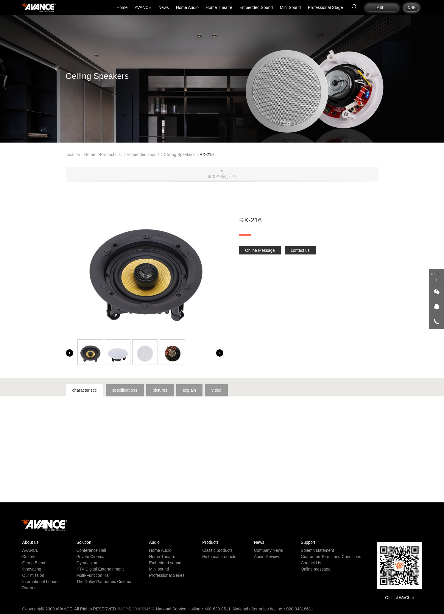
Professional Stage (325, 7)
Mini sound (159, 569)
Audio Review (266, 556)
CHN (411, 7)
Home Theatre (219, 7)
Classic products (217, 550)
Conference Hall (91, 550)
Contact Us (310, 562)
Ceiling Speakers (180, 154)
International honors (40, 581)
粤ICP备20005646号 (136, 609)
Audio (154, 542)
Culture (29, 556)
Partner (29, 587)
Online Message (260, 250)
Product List (111, 154)
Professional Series (167, 575)
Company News (268, 550)
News (163, 7)
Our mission (33, 575)
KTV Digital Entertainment (100, 569)
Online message (315, 569)
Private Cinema (90, 556)
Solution (83, 542)
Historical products (219, 556)
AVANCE (143, 7)
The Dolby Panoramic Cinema (104, 581)
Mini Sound (290, 7)
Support (307, 542)
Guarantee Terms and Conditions (330, 556)
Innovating (32, 569)
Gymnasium (87, 562)
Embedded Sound (256, 7)
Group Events (35, 562)
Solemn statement (317, 550)
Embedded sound (143, 154)
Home (121, 7)
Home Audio (187, 7)
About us (30, 542)
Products (210, 542)
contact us (300, 250)
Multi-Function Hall (93, 575)
